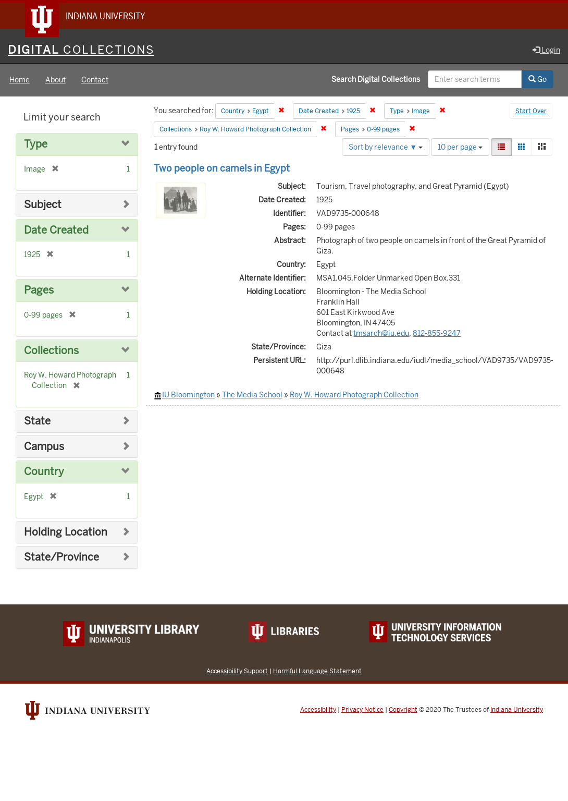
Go (537, 79)
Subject (42, 205)
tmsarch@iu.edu (381, 333)
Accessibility (318, 710)
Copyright (403, 710)
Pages (39, 290)
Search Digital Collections (375, 79)
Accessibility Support (237, 671)
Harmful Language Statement (317, 671)
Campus (44, 446)
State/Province (61, 557)
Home (19, 80)
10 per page (460, 147)
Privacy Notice (362, 710)
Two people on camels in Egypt (222, 168)
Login (546, 50)
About (55, 80)
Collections (51, 350)
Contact (94, 80)
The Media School (252, 395)
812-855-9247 (437, 333)
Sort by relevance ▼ (386, 147)
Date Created (56, 230)
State (37, 421)
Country (44, 472)
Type (35, 144)
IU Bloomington (188, 395)
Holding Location (65, 532)
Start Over (531, 111)
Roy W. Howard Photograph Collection (354, 395)
